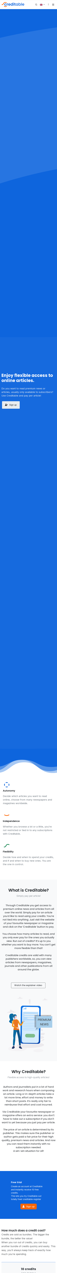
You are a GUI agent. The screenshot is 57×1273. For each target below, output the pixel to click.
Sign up (11, 405)
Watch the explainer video (28, 985)
